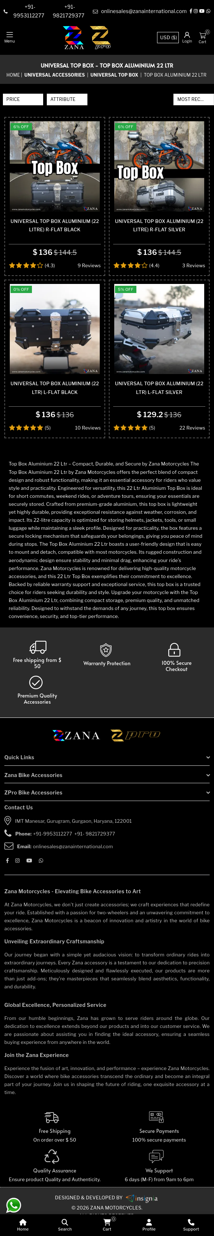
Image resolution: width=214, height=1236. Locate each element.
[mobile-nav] (9, 38)
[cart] (107, 1225)
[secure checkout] (176, 670)
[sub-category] (114, 75)
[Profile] (149, 1225)
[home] (23, 1225)
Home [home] (13, 75)
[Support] (191, 1225)
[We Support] (159, 1179)
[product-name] (55, 170)
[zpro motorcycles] (135, 750)
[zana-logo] (73, 38)
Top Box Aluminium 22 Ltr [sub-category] (175, 75)
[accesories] (37, 703)
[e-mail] (140, 11)
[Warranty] (37, 667)
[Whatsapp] (208, 11)
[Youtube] (202, 11)
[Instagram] (196, 11)
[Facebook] (191, 11)
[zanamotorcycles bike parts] (142, 1210)
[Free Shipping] (54, 1140)
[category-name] (55, 75)
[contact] (30, 11)
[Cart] (202, 35)
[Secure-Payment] (159, 1140)
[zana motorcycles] (79, 750)
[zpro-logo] (100, 38)
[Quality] (54, 1179)
